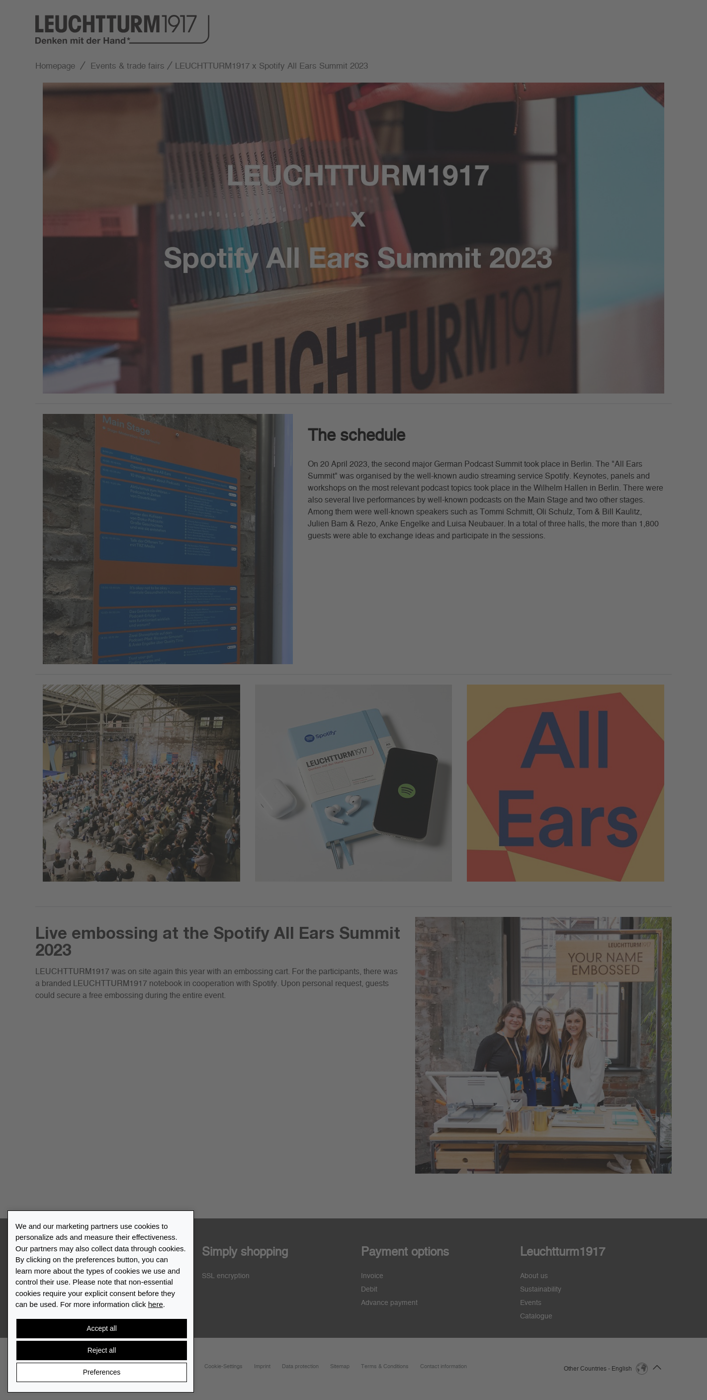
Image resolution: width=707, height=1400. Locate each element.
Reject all (102, 1350)
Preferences (101, 1372)
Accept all (102, 1328)
